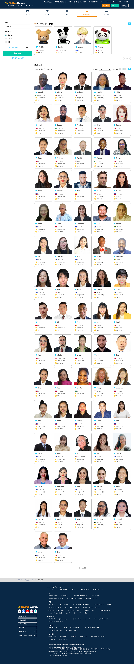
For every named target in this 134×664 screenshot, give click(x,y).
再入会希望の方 (85, 589)
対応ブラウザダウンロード (74, 598)
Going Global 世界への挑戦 (91, 627)
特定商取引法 (83, 636)
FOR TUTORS (105, 2)
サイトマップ (52, 636)
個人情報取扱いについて (98, 636)
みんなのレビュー (64, 619)
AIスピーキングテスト (74, 610)
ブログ (68, 613)
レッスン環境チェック (72, 607)
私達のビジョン (63, 639)
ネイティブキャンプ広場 (55, 613)
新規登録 (106, 6)
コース (10, 38)
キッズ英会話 (47, 2)
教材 (9, 42)
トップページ (52, 589)
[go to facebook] (23, 611)
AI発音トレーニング (90, 610)
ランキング (52, 619)
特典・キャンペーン (54, 627)
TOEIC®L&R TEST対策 (55, 607)
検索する (17, 53)
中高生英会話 (59, 2)
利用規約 (73, 636)
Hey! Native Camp (105, 610)
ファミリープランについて (56, 598)
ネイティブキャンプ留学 (121, 2)
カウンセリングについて (101, 619)
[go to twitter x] (19, 611)
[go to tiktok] (35, 611)
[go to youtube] (27, 611)
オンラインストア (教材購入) (81, 604)
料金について (95, 596)
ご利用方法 (64, 596)
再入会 (124, 6)
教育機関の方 (93, 2)
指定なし (9, 27)
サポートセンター (72, 630)
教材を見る (52, 604)
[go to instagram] (31, 611)
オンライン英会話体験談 (55, 630)
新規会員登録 (63, 589)
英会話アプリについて (92, 598)
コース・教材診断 (64, 604)
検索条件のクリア (17, 58)
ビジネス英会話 (72, 2)
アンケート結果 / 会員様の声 (72, 627)
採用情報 (52, 639)
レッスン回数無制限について (80, 596)
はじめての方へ (53, 596)
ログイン (115, 6)
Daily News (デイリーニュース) (91, 607)
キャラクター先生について (56, 622)
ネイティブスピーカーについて (81, 619)
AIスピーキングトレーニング (56, 610)
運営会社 (63, 636)
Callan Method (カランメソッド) (102, 604)
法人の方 (83, 2)
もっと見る (82, 568)
